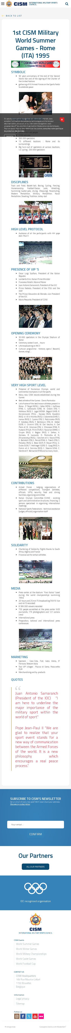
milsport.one (10, 1027)
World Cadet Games (26, 959)
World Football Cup (26, 964)
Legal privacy (22, 999)
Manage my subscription (20, 804)
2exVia (50, 1027)
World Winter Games (26, 949)
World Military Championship (30, 954)
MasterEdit (61, 1027)
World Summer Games (27, 944)
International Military (40, 2)
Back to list (14, 15)
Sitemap (20, 1003)
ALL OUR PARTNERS (35, 866)
